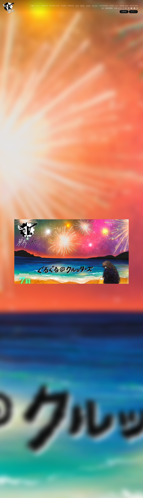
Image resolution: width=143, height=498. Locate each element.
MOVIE (82, 6)
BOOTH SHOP (134, 6)
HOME (32, 6)
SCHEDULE (71, 6)
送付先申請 (109, 8)
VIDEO (112, 6)
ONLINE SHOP (123, 6)
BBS (103, 8)
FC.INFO (63, 6)
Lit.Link (38, 6)
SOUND (88, 6)
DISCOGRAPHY (103, 6)
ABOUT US (45, 6)
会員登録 (124, 11)
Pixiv (116, 6)
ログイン (133, 11)
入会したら (118, 8)
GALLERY (95, 6)
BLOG (77, 6)
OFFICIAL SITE (54, 6)
